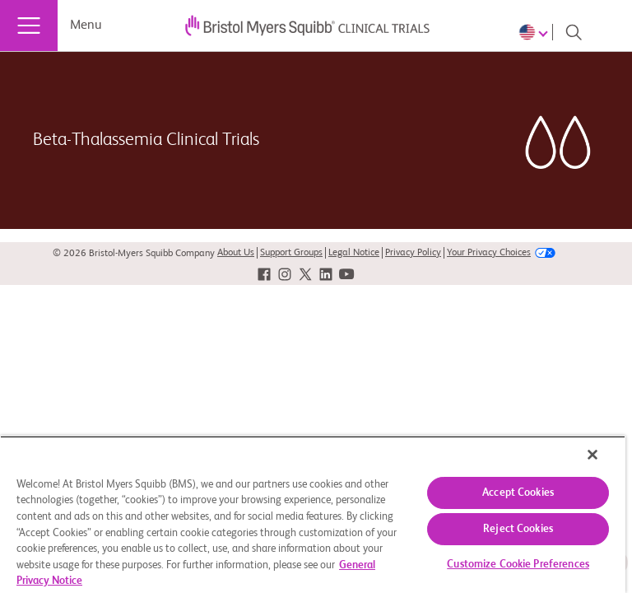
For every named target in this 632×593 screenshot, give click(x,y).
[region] (312, 514)
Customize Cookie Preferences (518, 564)
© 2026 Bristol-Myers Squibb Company (134, 254)
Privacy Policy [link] (413, 253)
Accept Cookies (518, 493)
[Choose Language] (535, 32)
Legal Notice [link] (353, 253)
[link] (264, 274)
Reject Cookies (518, 529)
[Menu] (29, 25)
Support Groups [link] (291, 253)
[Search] (573, 32)
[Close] (592, 455)
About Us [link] (235, 253)
